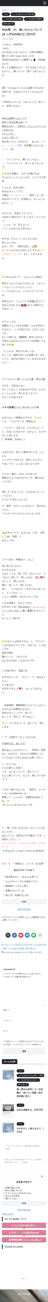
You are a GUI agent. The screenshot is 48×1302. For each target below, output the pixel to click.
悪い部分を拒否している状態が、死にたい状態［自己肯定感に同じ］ (30, 1092)
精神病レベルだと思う (17, 886)
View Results (24, 909)
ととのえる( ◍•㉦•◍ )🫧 (25, 1225)
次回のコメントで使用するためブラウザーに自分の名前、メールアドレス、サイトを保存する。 (23, 1042)
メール (7, 1020)
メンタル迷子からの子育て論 (21, 945)
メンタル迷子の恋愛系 (16, 948)
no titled (24, 1294)
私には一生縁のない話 (17, 895)
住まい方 (25, 952)
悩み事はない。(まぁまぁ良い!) (22, 876)
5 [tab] (27, 1278)
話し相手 (38, 952)
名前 (6, 1010)
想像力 (31, 952)
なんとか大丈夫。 (13, 1196)
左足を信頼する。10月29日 (30, 1110)
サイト (6, 1031)
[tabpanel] (24, 1262)
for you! (7, 952)
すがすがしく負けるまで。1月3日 (30, 1130)
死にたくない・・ (13, 1198)
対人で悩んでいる (13, 1190)
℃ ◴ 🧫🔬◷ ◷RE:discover (25, 1232)
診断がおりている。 (16, 890)
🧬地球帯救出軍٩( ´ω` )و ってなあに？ (24, 1240)
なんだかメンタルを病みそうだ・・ (24, 881)
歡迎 (38, 863)
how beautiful (16, 952)
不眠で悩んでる (12, 1188)
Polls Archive (8, 1214)
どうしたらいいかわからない (18, 1193)
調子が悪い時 (30, 948)
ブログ (6, 945)
